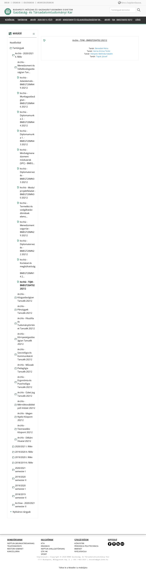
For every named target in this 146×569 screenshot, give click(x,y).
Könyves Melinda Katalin (102, 53)
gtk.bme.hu (16, 2)
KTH (43, 543)
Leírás (137, 19)
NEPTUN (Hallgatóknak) (53, 548)
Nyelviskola (80, 551)
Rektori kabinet (15, 548)
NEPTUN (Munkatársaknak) (20, 543)
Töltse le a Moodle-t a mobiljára (73, 567)
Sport (44, 554)
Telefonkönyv (14, 546)
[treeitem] (23, 42)
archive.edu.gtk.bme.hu (45, 2)
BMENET (78, 548)
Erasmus (45, 546)
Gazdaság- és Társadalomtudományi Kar (43, 12)
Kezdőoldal (15, 42)
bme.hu (6, 2)
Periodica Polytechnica (86, 546)
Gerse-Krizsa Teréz (101, 51)
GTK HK (44, 551)
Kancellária (13, 551)
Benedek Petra (101, 48)
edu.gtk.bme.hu (29, 2)
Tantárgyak (18, 48)
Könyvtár (79, 543)
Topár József (101, 56)
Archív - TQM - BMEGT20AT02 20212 (89, 40)
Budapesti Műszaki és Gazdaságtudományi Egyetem (43, 9)
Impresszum (42, 557)
